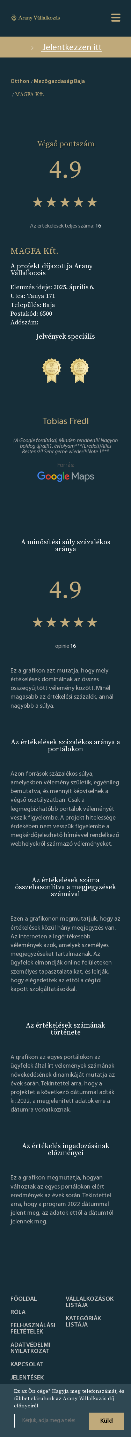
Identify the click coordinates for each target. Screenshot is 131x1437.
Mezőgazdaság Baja (59, 81)
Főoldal (23, 1299)
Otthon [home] (19, 81)
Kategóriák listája (83, 1322)
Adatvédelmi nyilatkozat (30, 1348)
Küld (106, 1421)
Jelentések (27, 1378)
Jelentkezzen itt (65, 48)
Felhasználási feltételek (33, 1329)
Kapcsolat (27, 1365)
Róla (18, 1312)
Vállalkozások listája (90, 1302)
